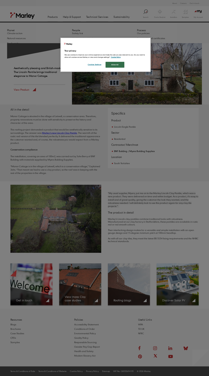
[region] (105, 55)
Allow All (114, 65)
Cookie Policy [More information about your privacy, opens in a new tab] (116, 57)
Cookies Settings (94, 64)
